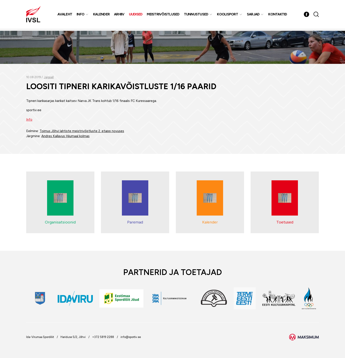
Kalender (102, 15)
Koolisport (228, 15)
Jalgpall (49, 77)
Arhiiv (119, 15)
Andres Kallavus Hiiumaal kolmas (65, 136)
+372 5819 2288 (103, 337)
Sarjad (253, 15)
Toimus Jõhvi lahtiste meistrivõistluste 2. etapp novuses (82, 131)
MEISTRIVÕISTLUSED (163, 15)
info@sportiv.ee (131, 337)
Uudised (136, 15)
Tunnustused (196, 15)
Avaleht (65, 15)
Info (81, 15)
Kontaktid (278, 15)
